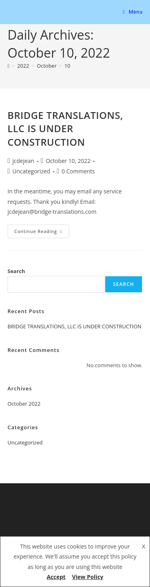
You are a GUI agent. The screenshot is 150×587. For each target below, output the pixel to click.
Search (16, 271)
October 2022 (24, 403)
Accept (56, 577)
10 (67, 65)
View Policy (87, 577)
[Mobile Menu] (132, 12)
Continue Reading (41, 229)
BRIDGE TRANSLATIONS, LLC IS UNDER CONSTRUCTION (65, 129)
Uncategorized (31, 171)
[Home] (9, 65)
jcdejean (23, 161)
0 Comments (78, 171)
